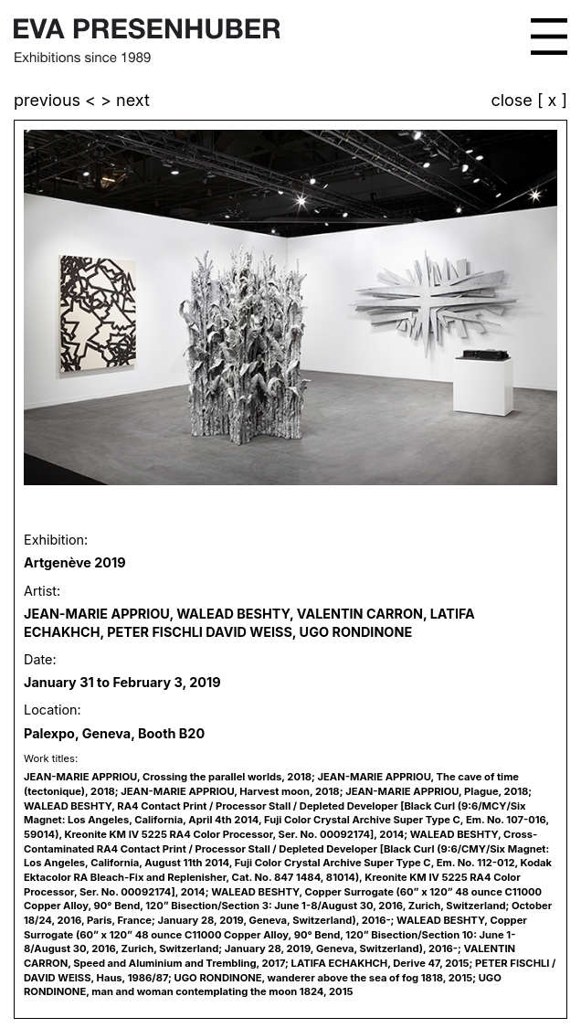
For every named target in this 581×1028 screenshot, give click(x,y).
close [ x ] (529, 101)
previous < (57, 100)
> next (125, 100)
